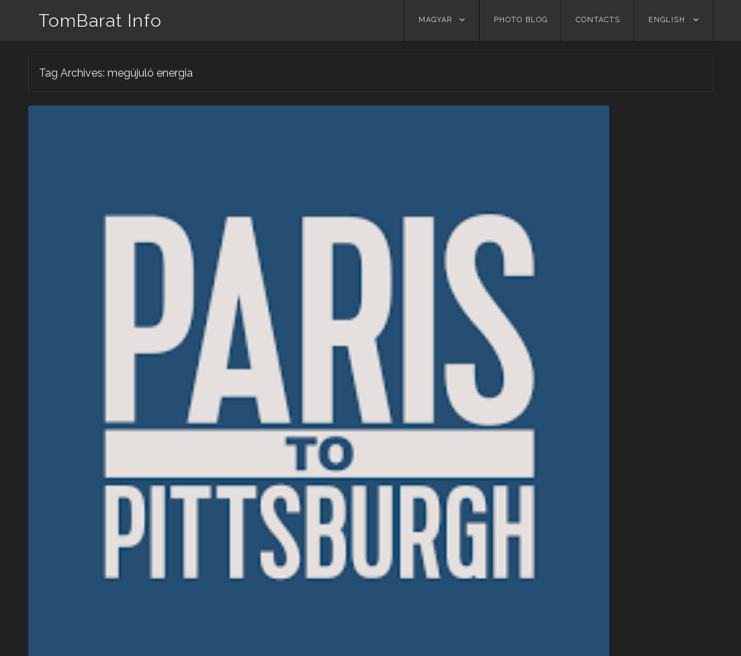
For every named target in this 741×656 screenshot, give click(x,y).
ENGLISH (666, 19)
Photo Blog (521, 19)
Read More (68, 529)
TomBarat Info (100, 21)
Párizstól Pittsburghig (105, 337)
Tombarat (159, 353)
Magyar (435, 19)
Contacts (598, 19)
